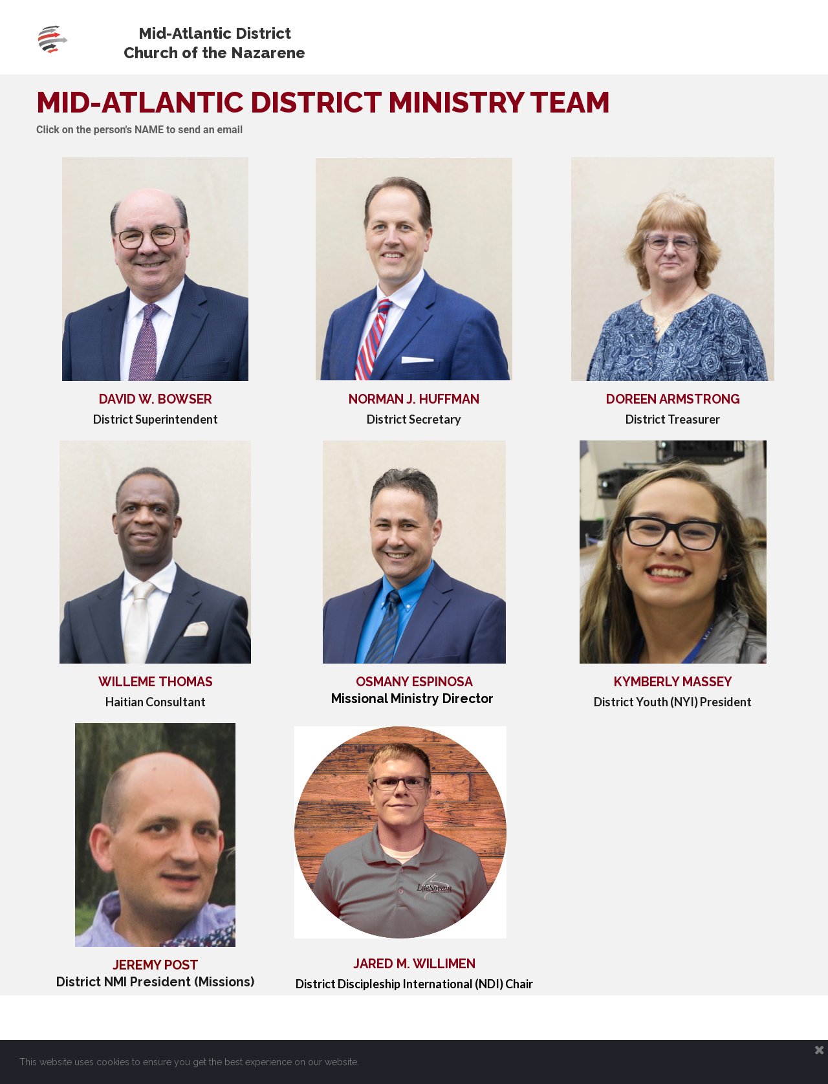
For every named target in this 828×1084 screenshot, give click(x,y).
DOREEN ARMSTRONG (673, 399)
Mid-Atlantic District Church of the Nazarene (214, 43)
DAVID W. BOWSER (155, 399)
